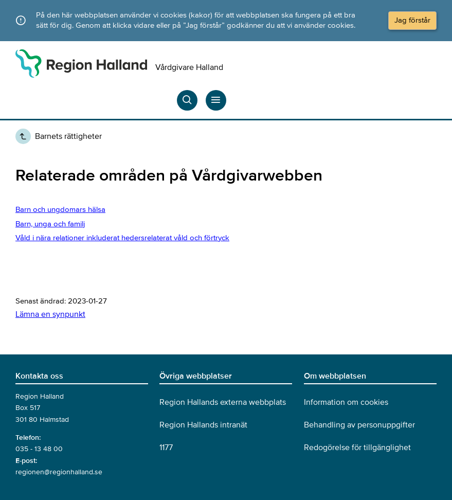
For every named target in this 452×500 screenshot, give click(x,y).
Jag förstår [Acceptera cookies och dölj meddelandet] (412, 20)
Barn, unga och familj (50, 223)
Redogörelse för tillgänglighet (357, 447)
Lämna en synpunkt (50, 314)
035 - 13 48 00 (39, 448)
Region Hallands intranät (203, 425)
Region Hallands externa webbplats (222, 402)
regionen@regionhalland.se (58, 472)
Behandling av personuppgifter (359, 425)
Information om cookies (346, 402)
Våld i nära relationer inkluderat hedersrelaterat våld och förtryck (122, 237)
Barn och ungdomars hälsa (60, 209)
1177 (166, 447)
